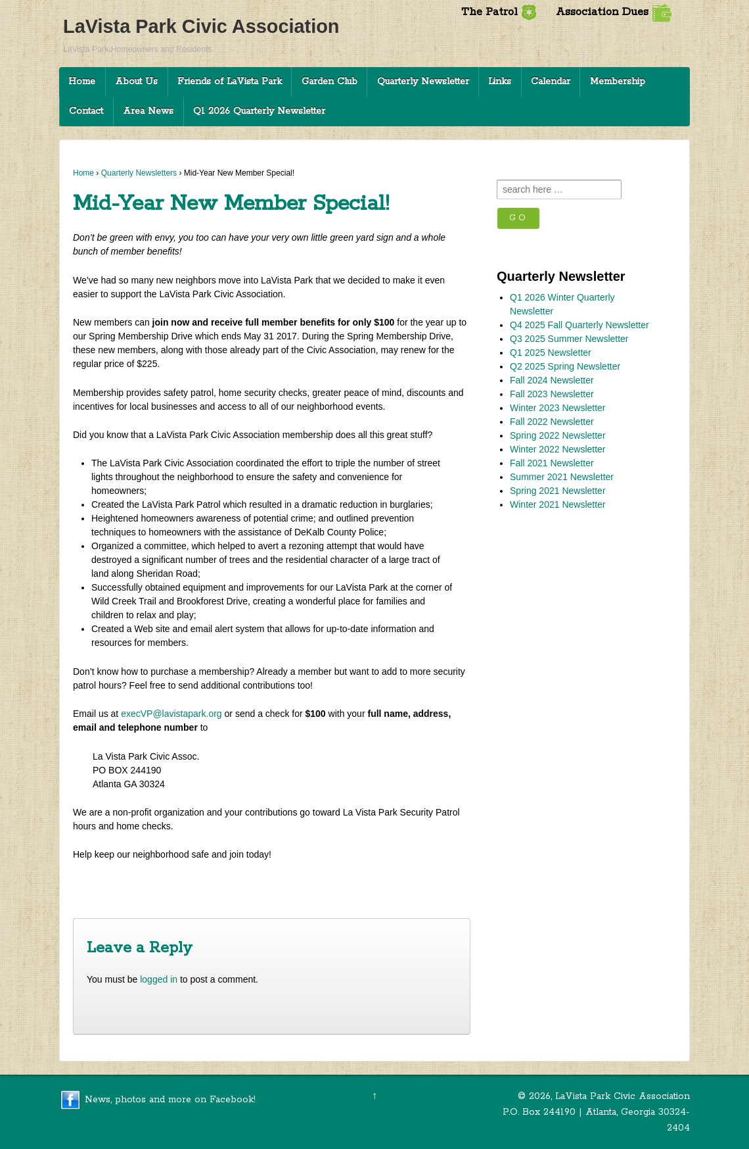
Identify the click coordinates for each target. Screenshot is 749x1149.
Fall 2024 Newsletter (552, 380)
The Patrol (499, 12)
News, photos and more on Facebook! (170, 1099)
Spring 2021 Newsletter (558, 490)
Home (81, 81)
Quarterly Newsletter (423, 81)
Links (499, 81)
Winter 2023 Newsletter (558, 408)
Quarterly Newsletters (139, 173)
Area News (148, 111)
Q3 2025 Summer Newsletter (569, 338)
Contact (86, 111)
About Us (136, 81)
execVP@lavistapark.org (171, 713)
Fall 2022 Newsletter (552, 421)
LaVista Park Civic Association (201, 26)
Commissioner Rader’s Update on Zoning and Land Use (349, 886)
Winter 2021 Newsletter (558, 504)
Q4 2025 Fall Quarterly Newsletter (579, 325)
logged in (158, 979)
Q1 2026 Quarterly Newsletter (259, 111)
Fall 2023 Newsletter (552, 394)
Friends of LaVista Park (229, 81)
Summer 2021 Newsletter (562, 477)
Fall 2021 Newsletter (552, 463)
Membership (617, 81)
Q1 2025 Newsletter (550, 352)
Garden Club (329, 81)
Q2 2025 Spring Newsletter (565, 366)
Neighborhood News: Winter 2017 (152, 886)
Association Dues (613, 12)
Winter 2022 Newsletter (558, 449)
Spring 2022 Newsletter (558, 435)
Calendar (550, 81)
